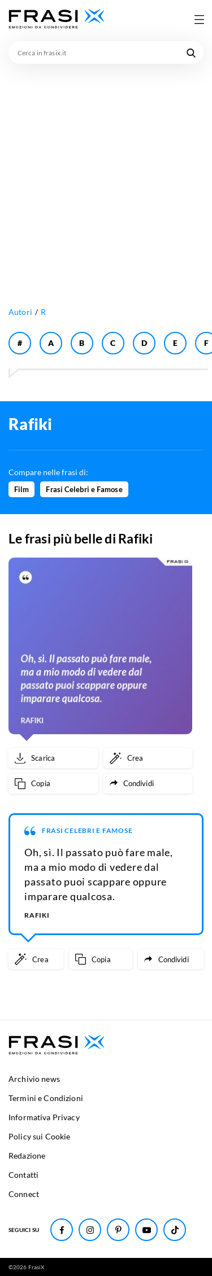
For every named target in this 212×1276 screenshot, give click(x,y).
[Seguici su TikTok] (174, 1229)
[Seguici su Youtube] (146, 1229)
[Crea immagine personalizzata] (148, 758)
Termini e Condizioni (45, 1098)
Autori (20, 312)
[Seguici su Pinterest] (118, 1229)
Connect (23, 1194)
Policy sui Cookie (39, 1136)
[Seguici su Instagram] (90, 1229)
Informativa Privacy (44, 1117)
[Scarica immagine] (53, 758)
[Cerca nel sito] (191, 52)
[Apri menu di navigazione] (199, 19)
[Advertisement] (106, 175)
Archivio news (34, 1079)
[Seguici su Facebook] (61, 1229)
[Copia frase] (53, 783)
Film (21, 489)
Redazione (26, 1155)
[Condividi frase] (148, 783)
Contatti (23, 1174)
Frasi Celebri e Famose (84, 489)
